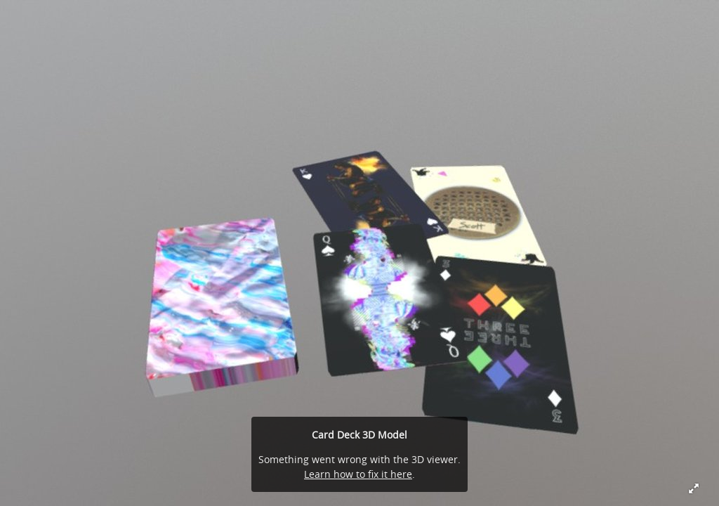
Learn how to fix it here (358, 474)
